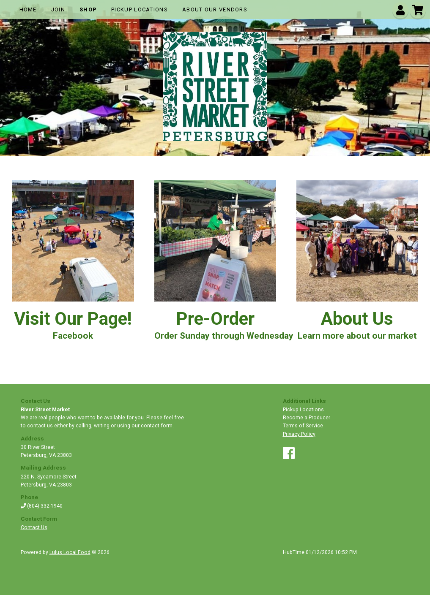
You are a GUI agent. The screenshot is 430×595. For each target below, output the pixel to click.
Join (58, 9)
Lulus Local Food (69, 552)
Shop (88, 9)
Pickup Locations (139, 9)
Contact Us (34, 527)
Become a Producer (306, 418)
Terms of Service (303, 426)
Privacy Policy (299, 434)
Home (28, 9)
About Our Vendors (214, 9)
